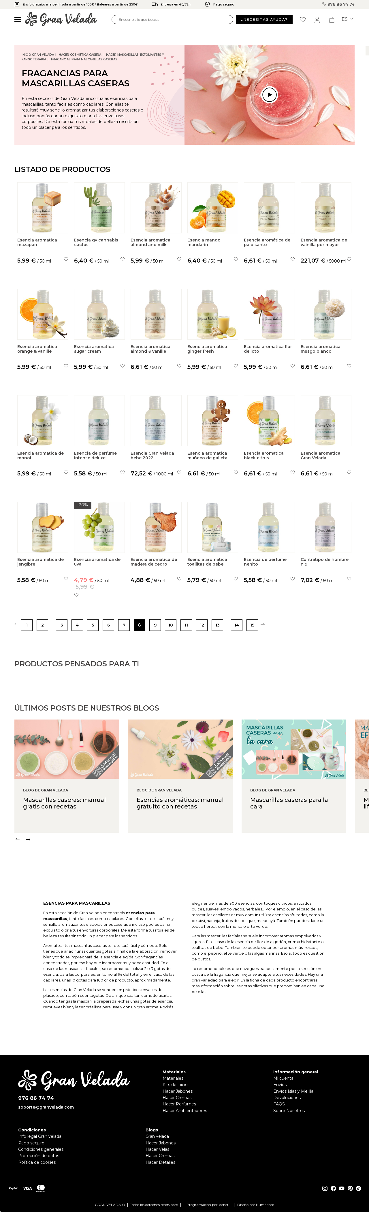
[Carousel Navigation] (191, 864)
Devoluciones (287, 1097)
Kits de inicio (175, 1084)
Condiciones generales (40, 1149)
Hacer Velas (157, 1149)
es (347, 19)
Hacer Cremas (177, 1097)
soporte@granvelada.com (46, 1107)
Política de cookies (37, 1162)
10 (170, 625)
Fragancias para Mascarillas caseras (84, 59)
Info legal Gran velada (39, 1136)
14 (236, 625)
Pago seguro (31, 1143)
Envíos (280, 1084)
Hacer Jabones (178, 1091)
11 (186, 625)
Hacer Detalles (160, 1162)
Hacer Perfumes (179, 1104)
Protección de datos (38, 1155)
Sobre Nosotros (289, 1110)
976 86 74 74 (338, 4)
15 (252, 625)
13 (217, 625)
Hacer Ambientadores (185, 1110)
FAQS (279, 1104)
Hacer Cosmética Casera (80, 55)
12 (202, 625)
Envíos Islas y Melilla (293, 1091)
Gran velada (157, 1136)
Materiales (173, 1078)
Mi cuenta (283, 1078)
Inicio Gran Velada (38, 55)
